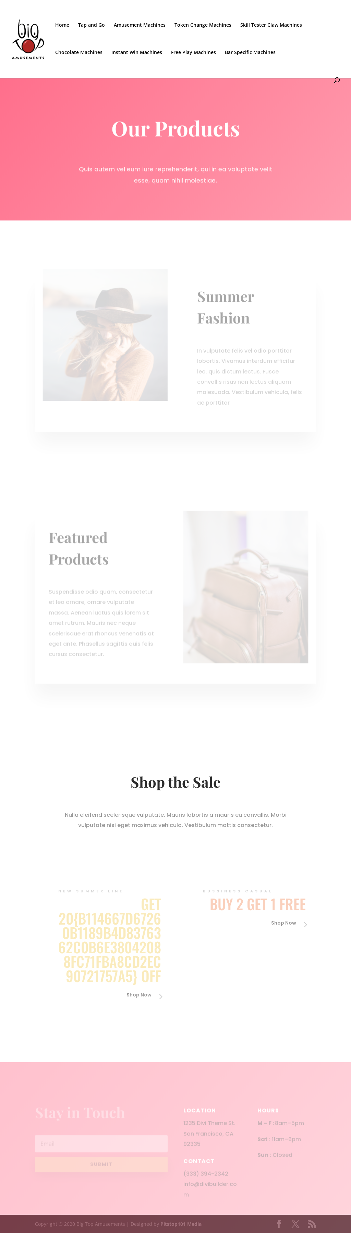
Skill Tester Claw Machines (271, 25)
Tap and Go (91, 25)
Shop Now (139, 994)
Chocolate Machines (78, 52)
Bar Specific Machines (250, 52)
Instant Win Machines (136, 52)
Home (62, 25)
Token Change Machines (202, 25)
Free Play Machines (193, 52)
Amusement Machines (140, 25)
